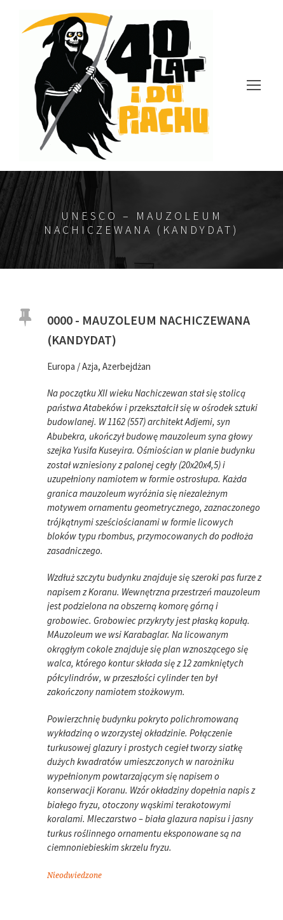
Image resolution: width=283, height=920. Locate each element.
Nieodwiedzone (74, 875)
